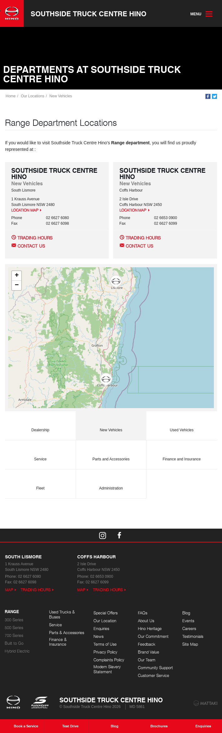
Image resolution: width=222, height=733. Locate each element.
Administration (111, 481)
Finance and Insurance (182, 452)
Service (40, 452)
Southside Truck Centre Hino (88, 13)
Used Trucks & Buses (62, 614)
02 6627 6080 (57, 218)
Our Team (146, 660)
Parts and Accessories (111, 452)
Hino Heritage (150, 628)
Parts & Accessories (66, 632)
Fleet (40, 481)
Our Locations (32, 96)
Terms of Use (105, 644)
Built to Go (14, 643)
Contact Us (31, 246)
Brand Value (148, 652)
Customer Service (153, 675)
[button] (116, 282)
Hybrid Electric (17, 651)
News (98, 636)
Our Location (104, 620)
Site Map (190, 644)
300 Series (14, 620)
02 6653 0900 (165, 218)
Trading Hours (35, 237)
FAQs (142, 613)
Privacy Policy (105, 652)
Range (12, 611)
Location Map (24, 210)
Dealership (40, 423)
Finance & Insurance (58, 642)
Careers (189, 628)
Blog (186, 613)
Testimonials (192, 636)
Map (9, 589)
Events (188, 620)
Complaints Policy (108, 660)
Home (11, 96)
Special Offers (105, 613)
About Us (146, 620)
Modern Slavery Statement (107, 669)
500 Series (14, 627)
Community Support (155, 667)
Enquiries (101, 628)
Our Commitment (153, 636)
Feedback (146, 644)
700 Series (14, 635)
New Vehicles (60, 96)
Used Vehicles (182, 423)
